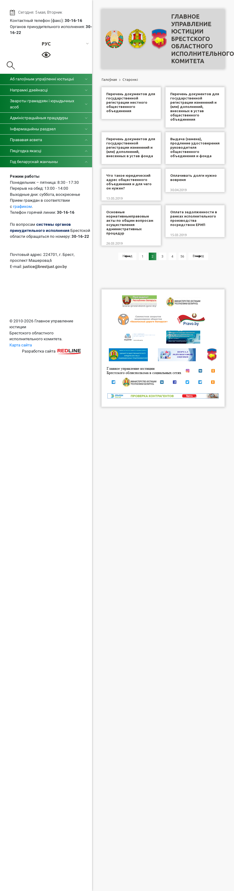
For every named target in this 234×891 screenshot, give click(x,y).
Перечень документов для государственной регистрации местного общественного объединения (130, 102)
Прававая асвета (26, 139)
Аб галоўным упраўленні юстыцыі (42, 79)
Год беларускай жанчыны (34, 161)
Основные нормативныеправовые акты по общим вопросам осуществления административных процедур (129, 222)
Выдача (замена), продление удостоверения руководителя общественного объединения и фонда (195, 147)
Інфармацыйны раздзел (33, 129)
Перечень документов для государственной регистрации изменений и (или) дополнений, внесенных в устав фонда (130, 147)
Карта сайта (20, 345)
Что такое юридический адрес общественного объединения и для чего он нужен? (129, 181)
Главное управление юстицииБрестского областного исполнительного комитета (202, 38)
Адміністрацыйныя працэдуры (39, 117)
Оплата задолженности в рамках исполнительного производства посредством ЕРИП (193, 218)
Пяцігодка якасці (25, 150)
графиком (22, 206)
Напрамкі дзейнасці (29, 90)
